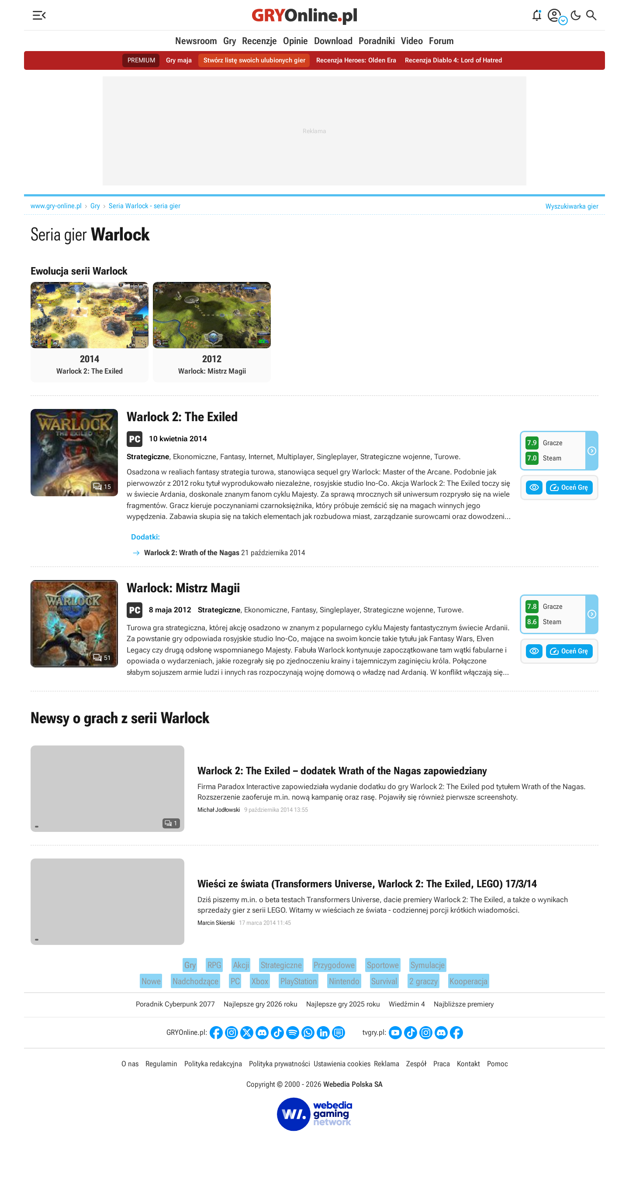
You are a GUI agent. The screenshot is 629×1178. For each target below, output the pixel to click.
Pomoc (495, 1070)
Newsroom (196, 40)
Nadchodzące (187, 986)
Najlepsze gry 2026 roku (260, 1010)
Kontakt (467, 1070)
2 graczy (430, 986)
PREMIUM (133, 60)
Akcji (231, 967)
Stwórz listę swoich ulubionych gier (251, 60)
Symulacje (435, 967)
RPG (204, 967)
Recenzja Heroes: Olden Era (358, 60)
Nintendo (346, 986)
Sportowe (386, 967)
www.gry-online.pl (56, 206)
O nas (131, 1070)
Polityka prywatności (279, 1070)
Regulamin (161, 1070)
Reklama (385, 1070)
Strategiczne (275, 967)
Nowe (139, 986)
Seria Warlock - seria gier (144, 206)
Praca (440, 1070)
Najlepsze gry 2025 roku (343, 1010)
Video (412, 40)
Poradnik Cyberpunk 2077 (175, 1010)
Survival (389, 986)
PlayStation (295, 986)
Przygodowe (333, 967)
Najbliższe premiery (464, 1010)
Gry (229, 40)
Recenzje (259, 40)
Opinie (295, 40)
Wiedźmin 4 (407, 1010)
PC (229, 986)
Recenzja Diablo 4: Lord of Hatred (460, 60)
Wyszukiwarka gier (572, 206)
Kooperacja (479, 986)
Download (333, 40)
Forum (441, 40)
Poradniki (377, 40)
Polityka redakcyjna (213, 1070)
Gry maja (172, 60)
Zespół (415, 1070)
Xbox (254, 986)
